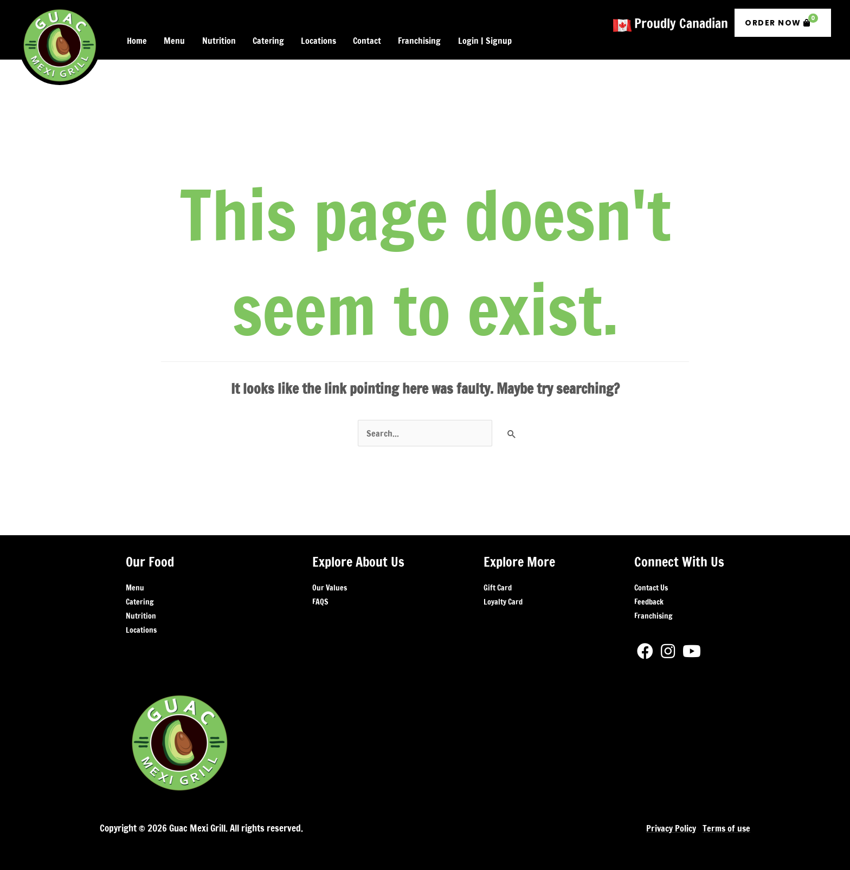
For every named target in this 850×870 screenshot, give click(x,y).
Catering (139, 597)
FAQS (320, 597)
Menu (135, 583)
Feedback (649, 597)
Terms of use (725, 824)
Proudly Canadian (681, 20)
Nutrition (141, 611)
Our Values (329, 583)
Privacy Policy (668, 824)
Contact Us (651, 583)
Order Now (781, 18)
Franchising (653, 611)
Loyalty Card (503, 597)
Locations (141, 625)
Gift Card (498, 583)
